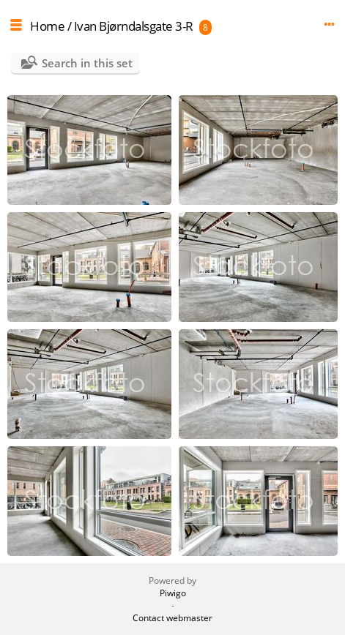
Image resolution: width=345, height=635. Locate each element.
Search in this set (87, 63)
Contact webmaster (172, 618)
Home (47, 26)
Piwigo (173, 593)
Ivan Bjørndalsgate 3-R (133, 26)
